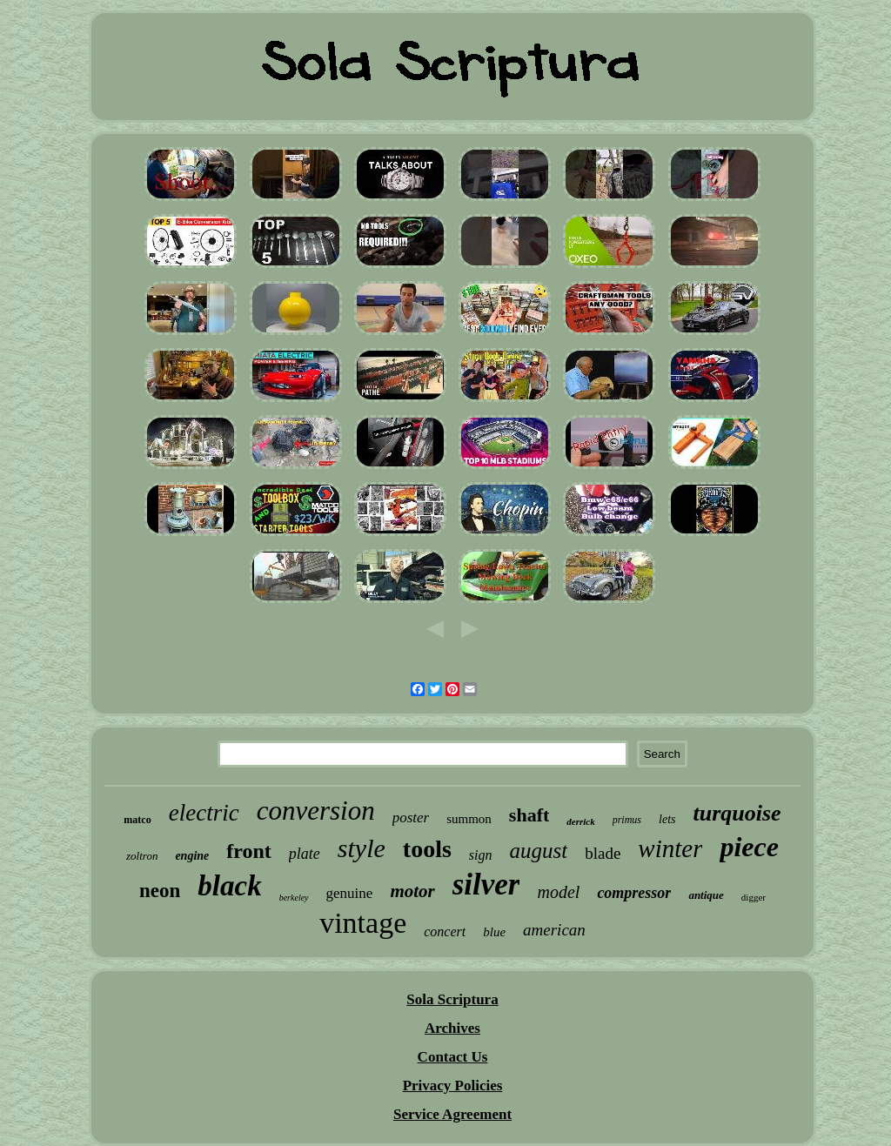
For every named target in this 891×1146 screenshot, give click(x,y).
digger (753, 897)
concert (445, 931)
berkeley (294, 897)
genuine (349, 893)
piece (749, 846)
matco (137, 820)
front (248, 851)
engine (192, 855)
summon (469, 819)
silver (486, 884)
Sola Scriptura (452, 999)
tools (427, 848)
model (558, 891)
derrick (580, 821)
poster (411, 817)
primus (627, 820)
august (539, 850)
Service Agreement (452, 1114)
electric (204, 813)
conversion (316, 810)
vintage (362, 923)
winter (670, 848)
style (361, 848)
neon (159, 890)
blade (602, 853)
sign (480, 855)
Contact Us (453, 1057)
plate (304, 853)
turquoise (736, 813)
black (229, 885)
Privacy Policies (453, 1085)
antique (705, 894)
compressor (634, 892)
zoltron (141, 855)
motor (412, 891)
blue (494, 932)
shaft (529, 815)
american (554, 930)
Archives (452, 1028)
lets (667, 819)
